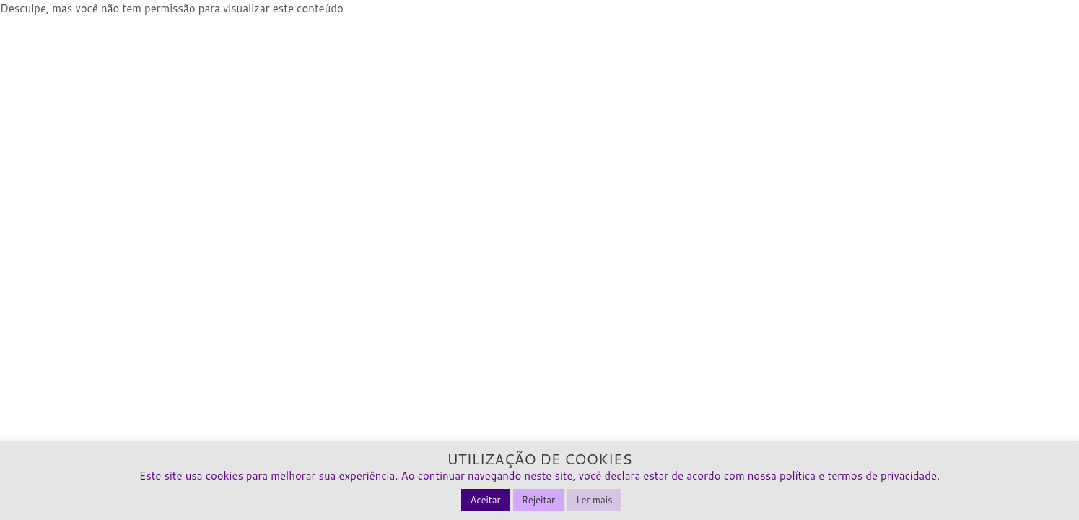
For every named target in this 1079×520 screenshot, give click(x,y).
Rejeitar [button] (539, 499)
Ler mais (594, 499)
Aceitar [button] (485, 499)
